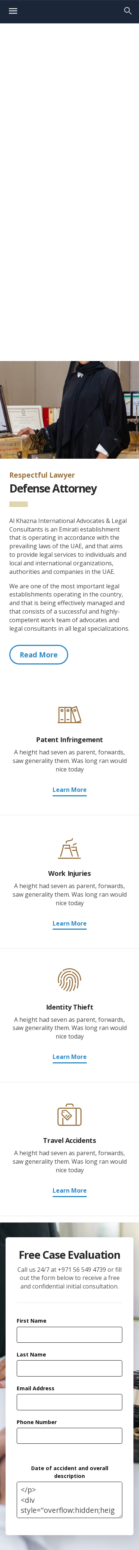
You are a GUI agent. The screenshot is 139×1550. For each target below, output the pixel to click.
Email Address (35, 1388)
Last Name (31, 1354)
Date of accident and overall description (69, 1472)
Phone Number (37, 1422)
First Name (31, 1320)
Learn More (70, 790)
